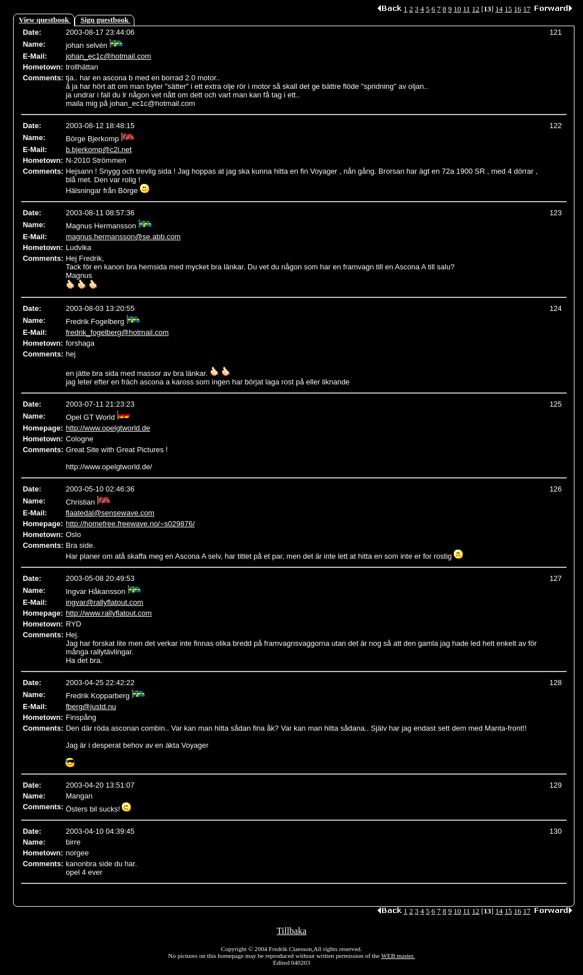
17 (527, 9)
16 (518, 9)
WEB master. (397, 955)
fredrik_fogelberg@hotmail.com (117, 332)
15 (508, 9)
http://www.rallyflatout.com (108, 613)
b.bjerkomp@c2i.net (98, 149)
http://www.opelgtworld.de (107, 428)
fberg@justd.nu (90, 706)
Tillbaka (292, 931)
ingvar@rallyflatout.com (104, 602)
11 (466, 9)
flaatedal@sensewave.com (109, 513)
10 (457, 9)
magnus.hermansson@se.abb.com (122, 236)
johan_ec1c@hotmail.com (108, 56)
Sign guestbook (105, 19)
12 (475, 9)
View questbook (45, 19)
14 (499, 9)
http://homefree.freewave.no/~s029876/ (130, 523)
